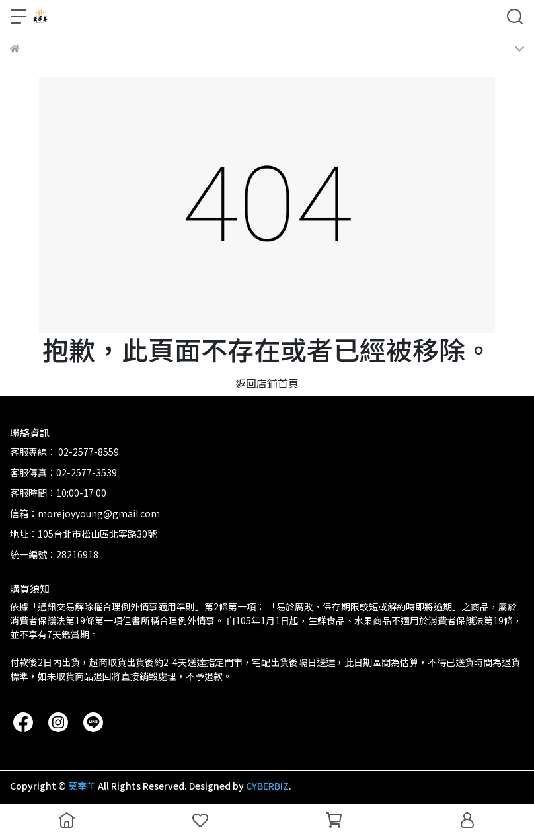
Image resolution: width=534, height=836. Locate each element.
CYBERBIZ (267, 785)
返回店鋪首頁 (267, 383)
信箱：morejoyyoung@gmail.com (85, 513)
